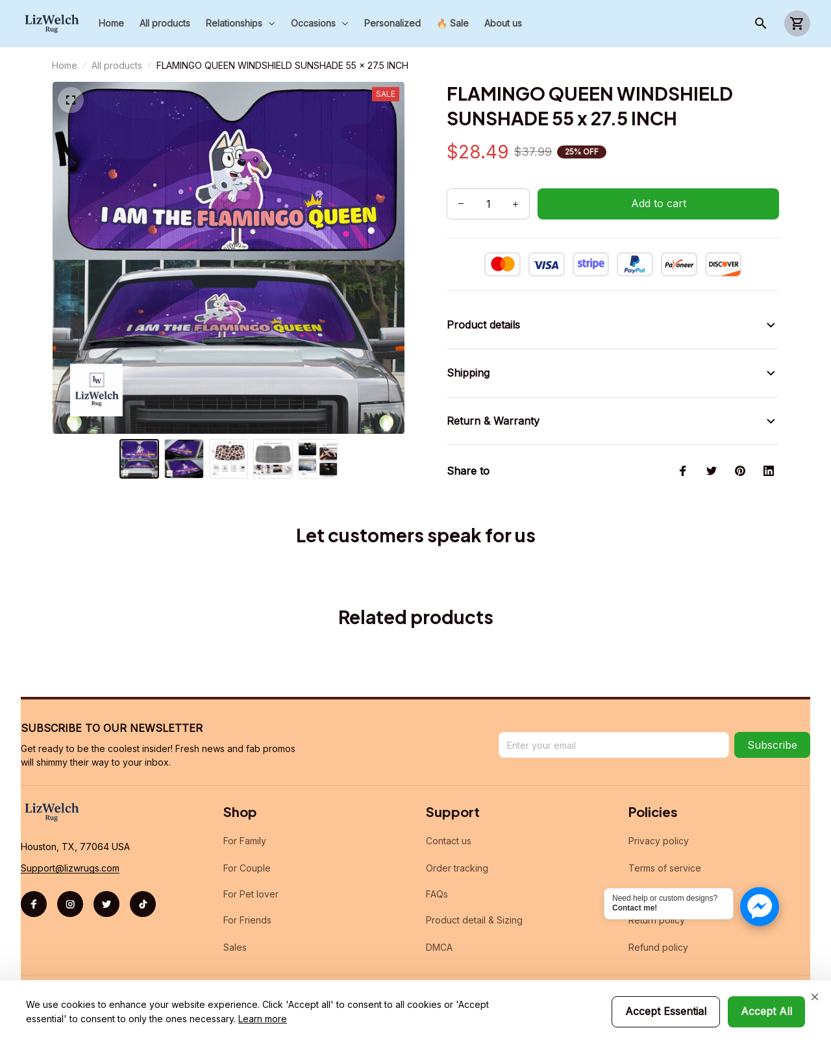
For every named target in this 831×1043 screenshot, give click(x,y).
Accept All (766, 1011)
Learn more (262, 1018)
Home (64, 65)
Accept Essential (665, 1011)
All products (117, 65)
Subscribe (772, 744)
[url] (70, 868)
